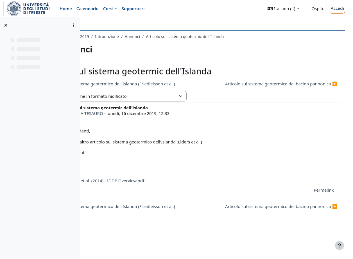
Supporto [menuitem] (131, 8)
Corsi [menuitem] (108, 8)
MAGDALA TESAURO (133, 123)
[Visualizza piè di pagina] (339, 245)
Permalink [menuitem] (316, 200)
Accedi (337, 8)
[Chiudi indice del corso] (5, 25)
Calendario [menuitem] (87, 8)
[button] (283, 8)
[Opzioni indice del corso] (73, 25)
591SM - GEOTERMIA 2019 (115, 36)
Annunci (182, 36)
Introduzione (157, 36)
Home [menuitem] (66, 8)
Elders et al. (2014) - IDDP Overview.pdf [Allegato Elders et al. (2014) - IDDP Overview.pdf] (151, 191)
